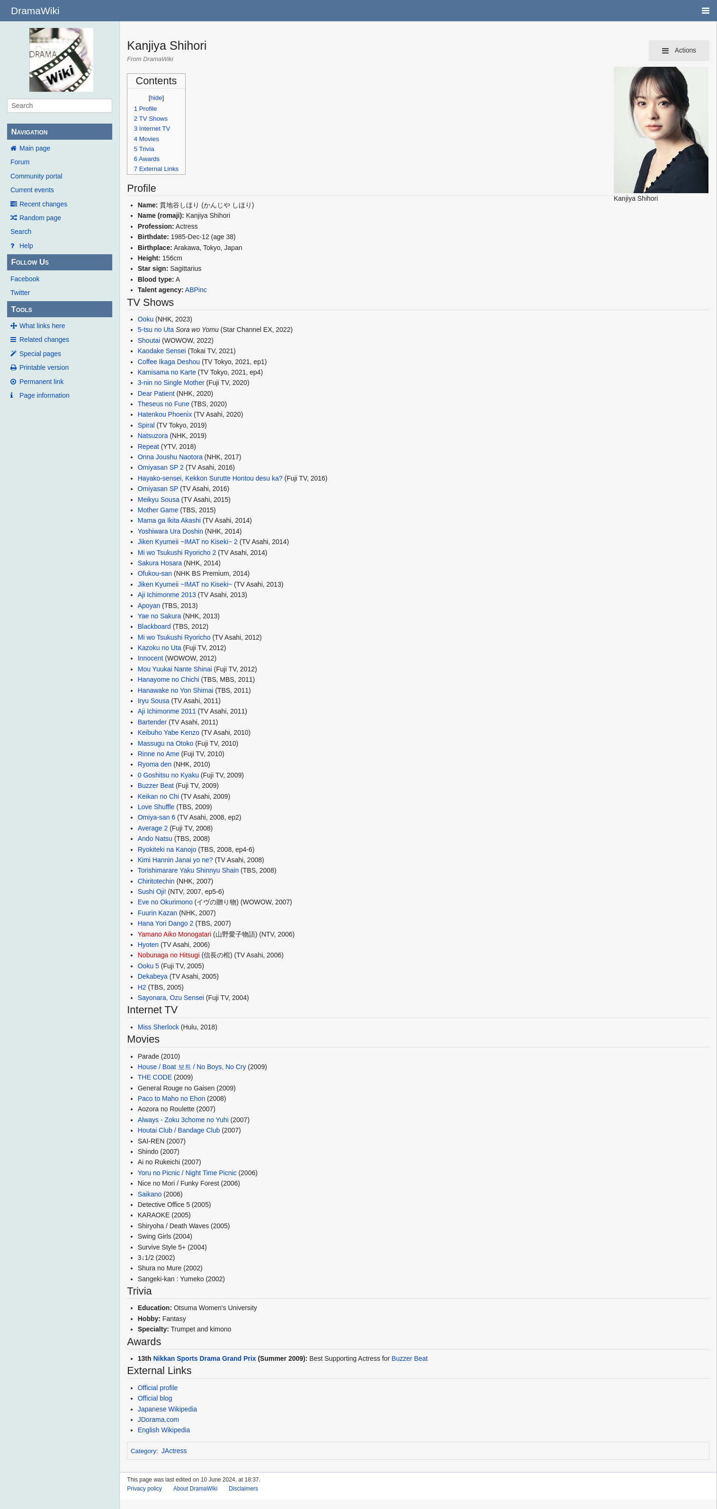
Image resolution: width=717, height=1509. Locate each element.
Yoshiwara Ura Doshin (170, 531)
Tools (21, 309)
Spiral (146, 425)
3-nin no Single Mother (171, 382)
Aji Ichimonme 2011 (167, 711)
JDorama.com (158, 1419)
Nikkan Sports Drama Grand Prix (204, 1358)
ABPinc (196, 290)
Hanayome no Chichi (168, 679)
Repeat (148, 446)
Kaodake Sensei (162, 351)
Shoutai (149, 340)
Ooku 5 (148, 966)
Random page (40, 218)
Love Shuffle (156, 807)
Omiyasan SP (158, 488)
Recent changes (43, 204)
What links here (42, 326)
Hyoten (148, 944)
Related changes (44, 339)
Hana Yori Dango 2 (166, 923)
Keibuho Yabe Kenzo (168, 732)
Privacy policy (144, 1488)
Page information (44, 395)
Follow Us (30, 262)
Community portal (36, 176)
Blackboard (154, 626)
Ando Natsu (155, 838)
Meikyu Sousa (158, 499)
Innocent (150, 658)
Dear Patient (156, 393)
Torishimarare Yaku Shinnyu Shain (188, 870)
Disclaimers (243, 1488)
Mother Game (158, 510)
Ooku (145, 319)
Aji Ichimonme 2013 (167, 594)
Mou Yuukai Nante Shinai (175, 669)
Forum (19, 162)
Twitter (20, 292)
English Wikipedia (164, 1430)
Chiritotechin (156, 881)
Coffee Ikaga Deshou (169, 362)
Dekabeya (153, 976)
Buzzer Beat (156, 785)
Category (143, 1451)
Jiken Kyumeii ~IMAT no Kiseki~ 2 (188, 541)
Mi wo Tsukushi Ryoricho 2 (177, 552)
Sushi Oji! (152, 891)
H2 (142, 987)
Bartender (152, 722)
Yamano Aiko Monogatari (174, 934)
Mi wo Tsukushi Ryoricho (174, 637)
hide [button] (156, 97)
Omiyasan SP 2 (161, 467)
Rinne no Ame (158, 754)
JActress (174, 1451)
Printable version (44, 367)
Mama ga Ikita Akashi (169, 520)
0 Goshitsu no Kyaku (168, 775)
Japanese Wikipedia (167, 1409)
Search (20, 231)
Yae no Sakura (159, 616)
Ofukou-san (155, 573)
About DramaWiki (195, 1488)
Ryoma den (155, 764)
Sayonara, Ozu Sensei (171, 997)
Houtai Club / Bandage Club (179, 1130)
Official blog (155, 1398)
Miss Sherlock (158, 1027)
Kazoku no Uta (159, 648)
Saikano (150, 1194)
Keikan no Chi (158, 796)
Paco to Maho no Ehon (171, 1098)
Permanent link (41, 381)
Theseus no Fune (163, 404)
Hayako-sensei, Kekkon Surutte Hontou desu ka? (210, 478)
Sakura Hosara (160, 563)
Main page (34, 148)
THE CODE (155, 1077)
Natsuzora (153, 435)
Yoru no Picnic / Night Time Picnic (187, 1173)
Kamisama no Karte (167, 372)
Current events (32, 190)
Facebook (24, 279)
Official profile (158, 1388)
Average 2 (153, 828)
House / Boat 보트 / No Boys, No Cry (192, 1067)
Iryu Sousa (154, 701)
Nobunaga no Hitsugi (169, 955)
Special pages (40, 353)
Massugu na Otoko (166, 743)
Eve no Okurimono (165, 902)
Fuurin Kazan (157, 913)
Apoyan (149, 605)
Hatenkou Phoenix (165, 414)
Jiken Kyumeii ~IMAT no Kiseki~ (185, 584)
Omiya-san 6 (156, 817)
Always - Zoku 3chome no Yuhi (183, 1120)
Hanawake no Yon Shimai (176, 690)
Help (26, 246)
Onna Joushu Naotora (170, 457)
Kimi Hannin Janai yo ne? (175, 860)
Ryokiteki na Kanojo (167, 849)
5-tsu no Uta (156, 329)
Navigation (29, 131)
